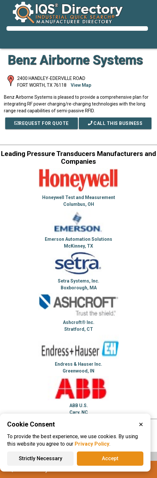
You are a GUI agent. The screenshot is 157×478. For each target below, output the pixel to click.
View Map (81, 85)
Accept (110, 458)
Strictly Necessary (40, 458)
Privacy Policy (92, 444)
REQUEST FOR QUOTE (41, 123)
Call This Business (115, 123)
